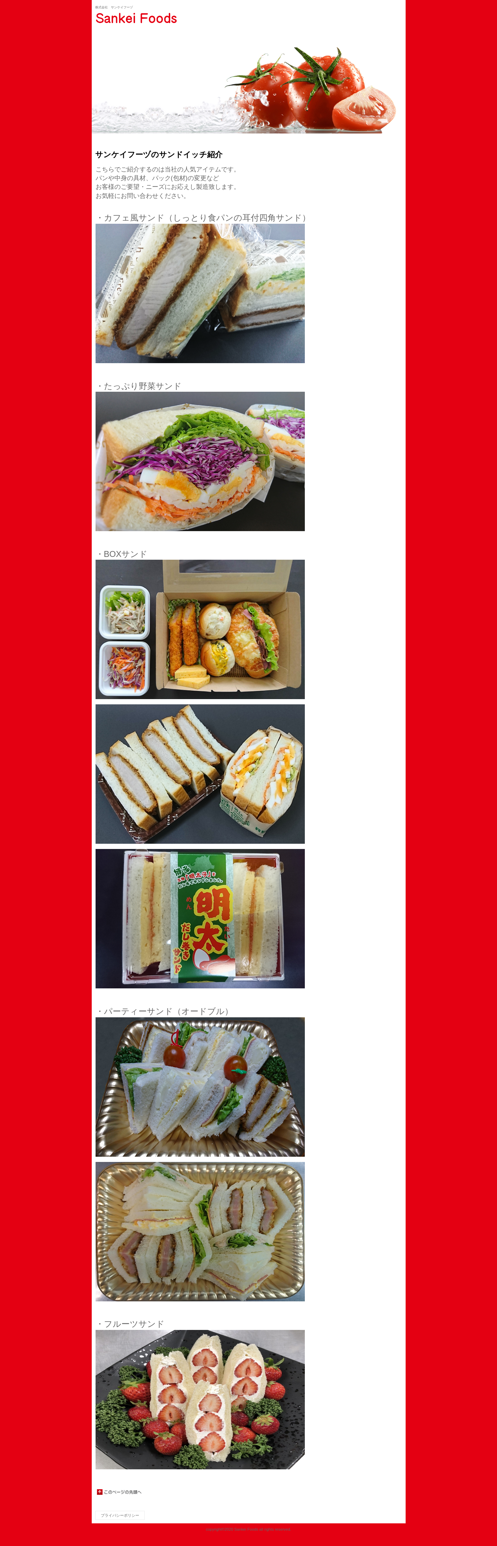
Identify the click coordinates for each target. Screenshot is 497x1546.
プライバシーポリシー (120, 1515)
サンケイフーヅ (165, 17)
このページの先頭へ (119, 1492)
